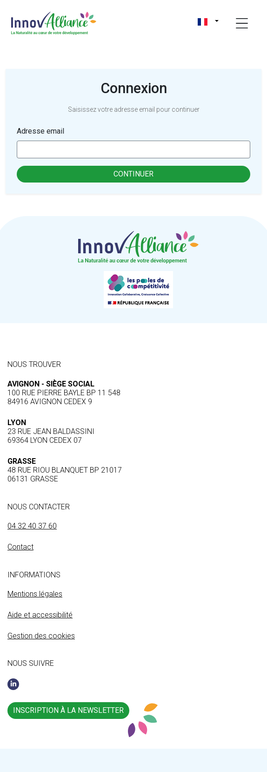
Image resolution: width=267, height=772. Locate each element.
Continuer (133, 173)
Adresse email (40, 131)
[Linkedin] (13, 684)
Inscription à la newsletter (68, 710)
